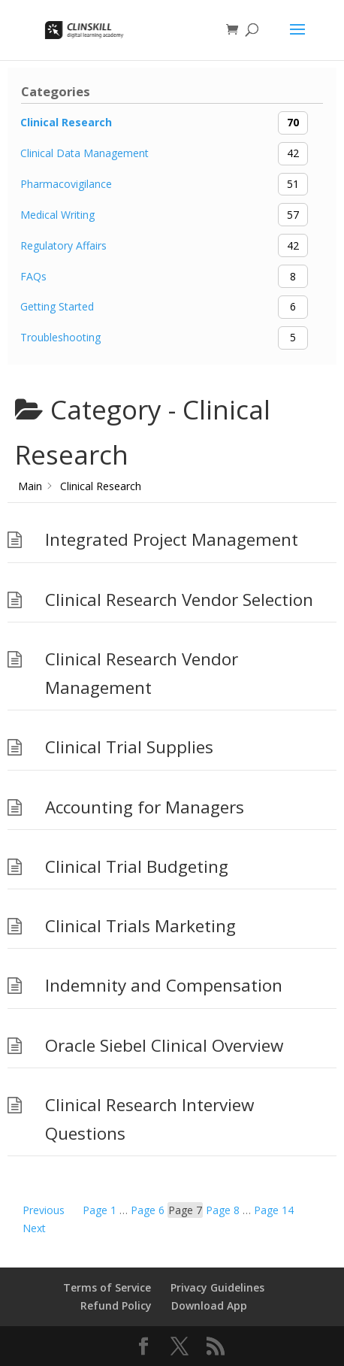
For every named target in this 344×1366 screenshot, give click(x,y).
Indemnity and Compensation (163, 985)
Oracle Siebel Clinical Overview (164, 1045)
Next (34, 1228)
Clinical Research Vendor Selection (179, 599)
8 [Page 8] (223, 1210)
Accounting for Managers (144, 807)
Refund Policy (116, 1305)
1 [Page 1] (99, 1210)
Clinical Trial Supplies (129, 747)
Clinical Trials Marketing (140, 925)
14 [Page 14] (274, 1210)
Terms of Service (107, 1287)
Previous (44, 1210)
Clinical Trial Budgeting (136, 866)
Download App (209, 1305)
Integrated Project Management (171, 539)
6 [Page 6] (147, 1210)
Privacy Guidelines (217, 1287)
